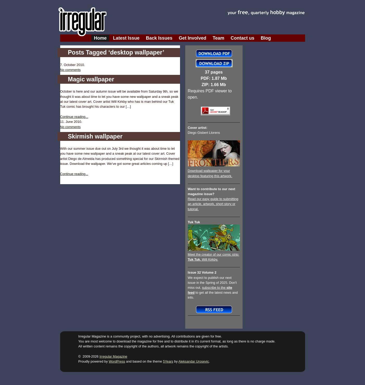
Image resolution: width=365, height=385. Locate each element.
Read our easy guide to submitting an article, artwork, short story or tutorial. (213, 204)
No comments (70, 70)
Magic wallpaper (91, 79)
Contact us (242, 38)
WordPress (117, 361)
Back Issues (159, 38)
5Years (168, 361)
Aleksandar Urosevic (193, 361)
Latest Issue (126, 38)
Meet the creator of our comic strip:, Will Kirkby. (214, 254)
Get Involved (192, 38)
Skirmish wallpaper (95, 136)
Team (218, 38)
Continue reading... (74, 117)
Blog (266, 38)
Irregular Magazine (113, 356)
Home (100, 38)
